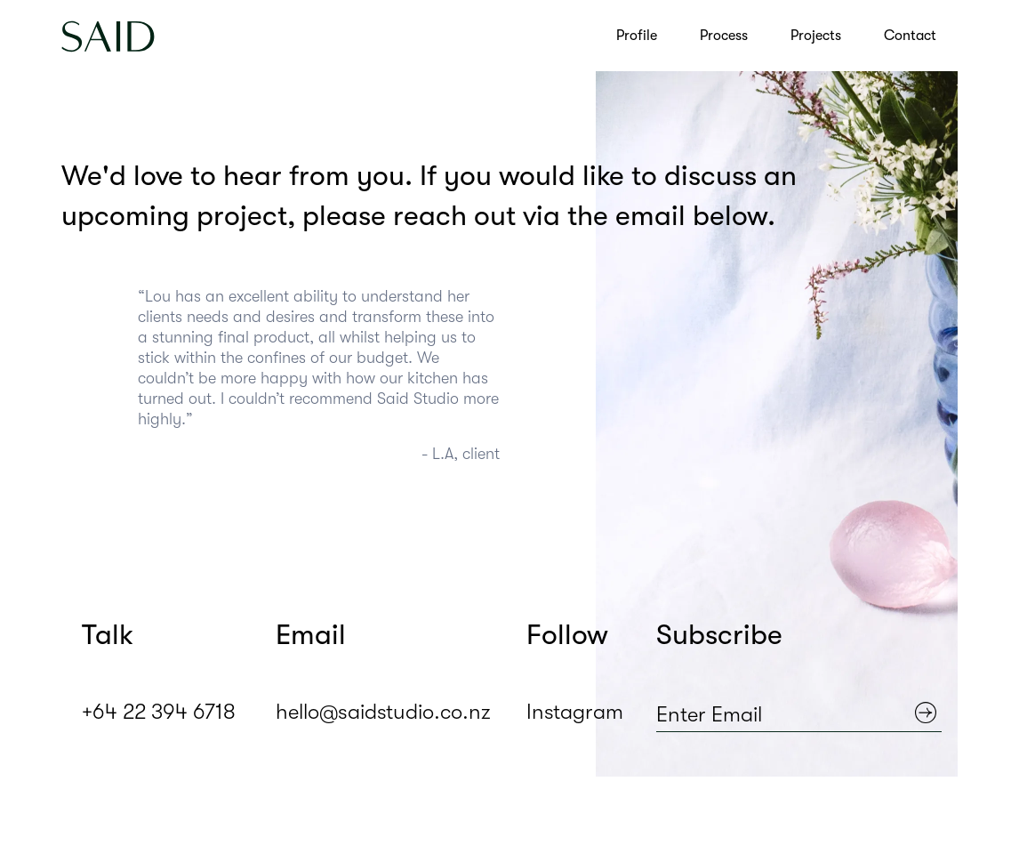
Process (724, 36)
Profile (636, 36)
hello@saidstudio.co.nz (382, 713)
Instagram (574, 713)
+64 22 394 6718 (158, 713)
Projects (815, 36)
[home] (108, 35)
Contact (910, 36)
